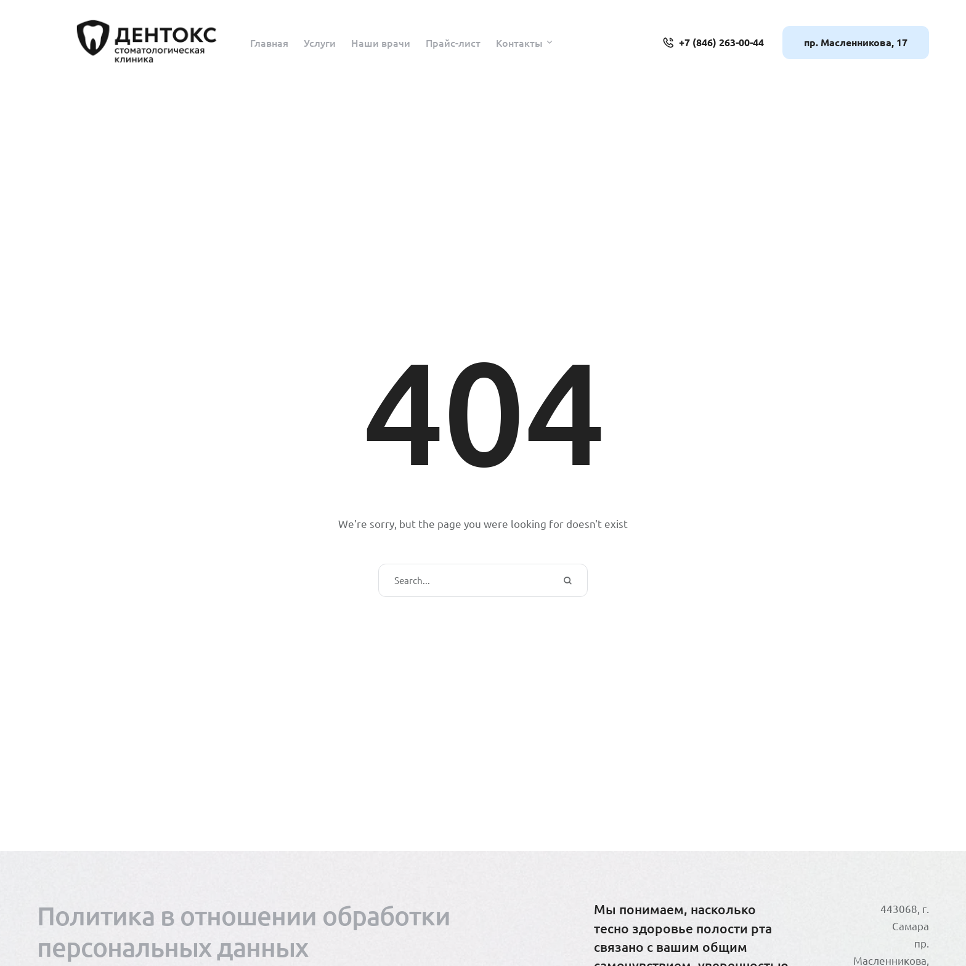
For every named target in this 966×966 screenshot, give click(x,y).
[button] (549, 42)
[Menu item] (269, 42)
